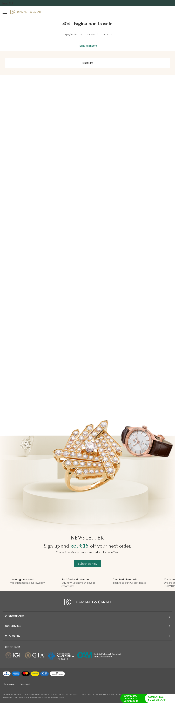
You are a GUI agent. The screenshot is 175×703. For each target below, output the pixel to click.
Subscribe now (87, 563)
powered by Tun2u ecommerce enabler (49, 697)
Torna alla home (87, 45)
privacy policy (18, 697)
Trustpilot (7, 3)
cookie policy (29, 697)
